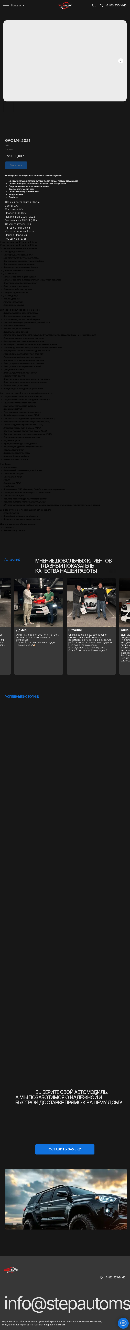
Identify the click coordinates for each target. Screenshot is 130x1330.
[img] (102, 6)
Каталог (16, 5)
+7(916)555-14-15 (115, 5)
